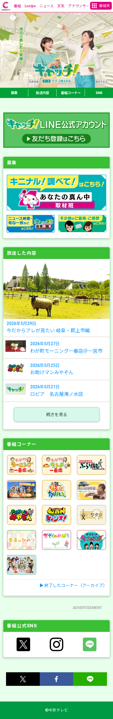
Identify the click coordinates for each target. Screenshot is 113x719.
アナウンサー (79, 6)
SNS (99, 93)
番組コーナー (71, 93)
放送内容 (42, 93)
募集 (14, 93)
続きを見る (56, 414)
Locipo (30, 6)
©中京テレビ (56, 710)
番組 (17, 6)
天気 (60, 6)
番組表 (104, 6)
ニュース (46, 6)
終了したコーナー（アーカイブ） (75, 585)
